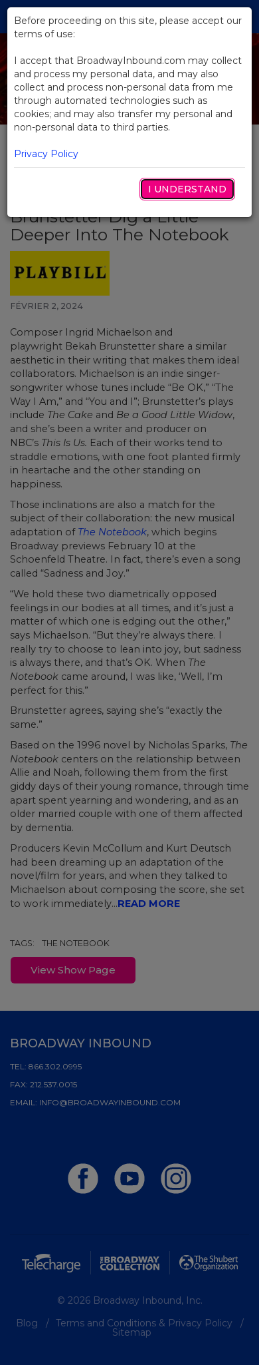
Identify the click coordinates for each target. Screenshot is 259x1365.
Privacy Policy (46, 154)
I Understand (187, 189)
